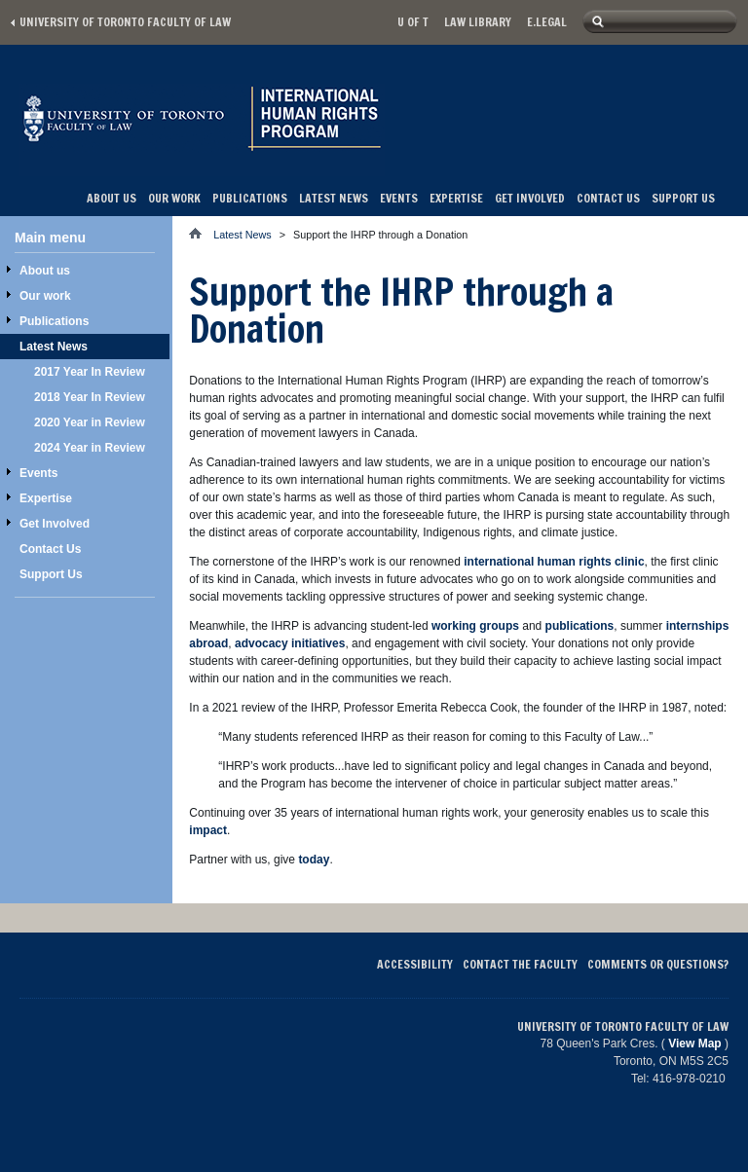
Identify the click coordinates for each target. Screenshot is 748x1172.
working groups (475, 626)
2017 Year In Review (89, 372)
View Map (694, 1043)
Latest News (333, 198)
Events (399, 198)
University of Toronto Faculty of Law (125, 22)
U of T (413, 22)
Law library (477, 22)
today (313, 859)
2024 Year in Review (89, 448)
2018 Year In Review (89, 397)
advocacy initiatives (290, 643)
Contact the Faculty (520, 964)
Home (201, 233)
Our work (174, 198)
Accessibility (415, 964)
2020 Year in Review (89, 422)
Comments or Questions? (658, 964)
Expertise (456, 198)
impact (208, 830)
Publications (249, 198)
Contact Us (608, 198)
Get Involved (530, 198)
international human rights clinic (554, 561)
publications (580, 626)
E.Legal (547, 22)
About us (111, 198)
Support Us (683, 198)
